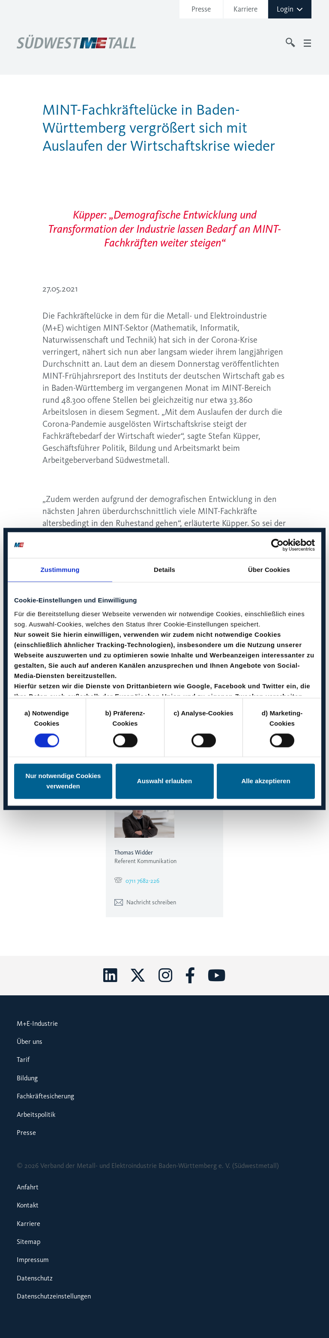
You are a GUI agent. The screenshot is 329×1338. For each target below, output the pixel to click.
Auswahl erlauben (164, 781)
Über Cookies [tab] (269, 569)
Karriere (245, 9)
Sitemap (28, 1242)
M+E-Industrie (37, 1023)
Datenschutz (35, 1278)
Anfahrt (28, 1187)
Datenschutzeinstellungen (54, 1296)
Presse (201, 9)
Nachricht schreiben (145, 902)
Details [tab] (164, 569)
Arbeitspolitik (36, 1114)
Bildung (27, 1078)
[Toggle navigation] (307, 42)
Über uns (29, 1041)
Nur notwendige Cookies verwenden (63, 781)
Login (290, 9)
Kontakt (28, 1205)
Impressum (33, 1260)
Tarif (23, 1059)
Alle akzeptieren (265, 781)
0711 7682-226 (142, 881)
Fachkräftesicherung (45, 1096)
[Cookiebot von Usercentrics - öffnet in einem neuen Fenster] (277, 544)
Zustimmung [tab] (60, 569)
